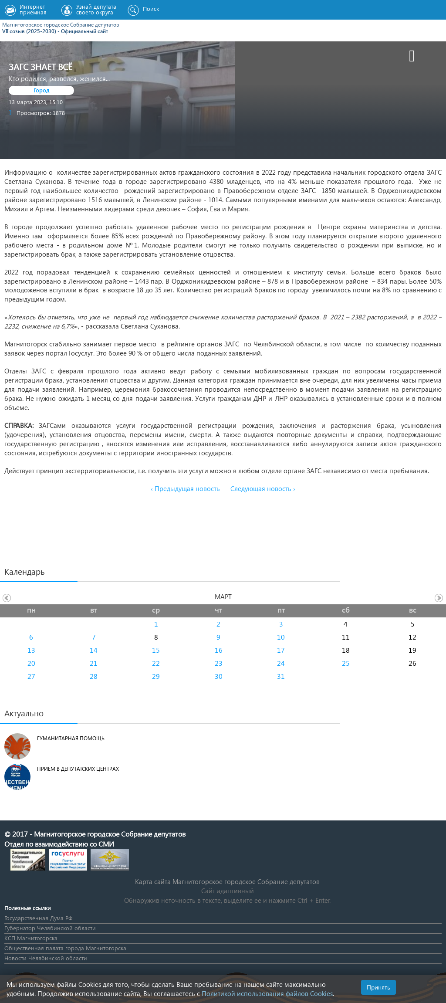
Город (42, 90)
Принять (378, 987)
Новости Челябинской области (45, 958)
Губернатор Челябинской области (50, 928)
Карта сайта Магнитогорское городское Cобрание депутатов (227, 881)
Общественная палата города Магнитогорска (65, 948)
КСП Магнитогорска (30, 938)
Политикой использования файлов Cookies (267, 993)
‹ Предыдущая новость (185, 488)
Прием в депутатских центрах (78, 769)
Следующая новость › (262, 488)
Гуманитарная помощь (71, 738)
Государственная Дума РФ (38, 918)
